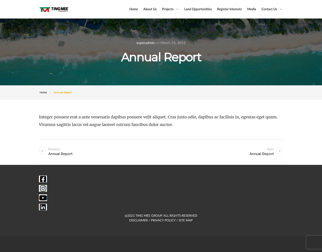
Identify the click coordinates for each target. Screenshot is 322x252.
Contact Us (269, 9)
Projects (168, 9)
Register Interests (229, 9)
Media (251, 9)
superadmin (145, 42)
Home (133, 9)
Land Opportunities (198, 9)
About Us (150, 9)
